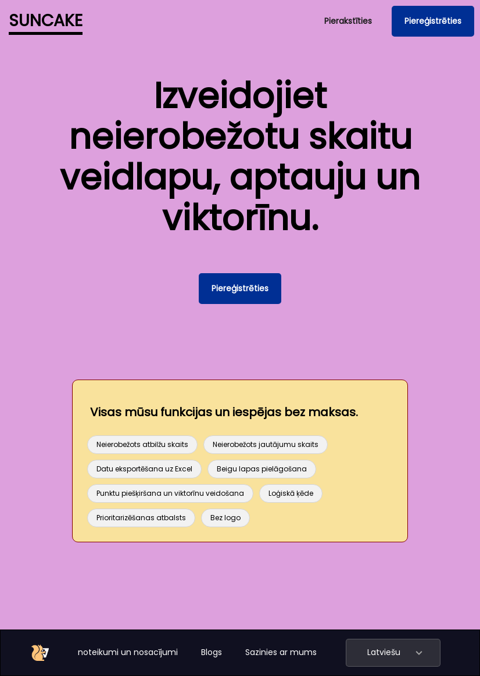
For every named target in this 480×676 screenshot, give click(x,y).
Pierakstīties (348, 21)
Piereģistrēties (432, 21)
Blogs (211, 652)
